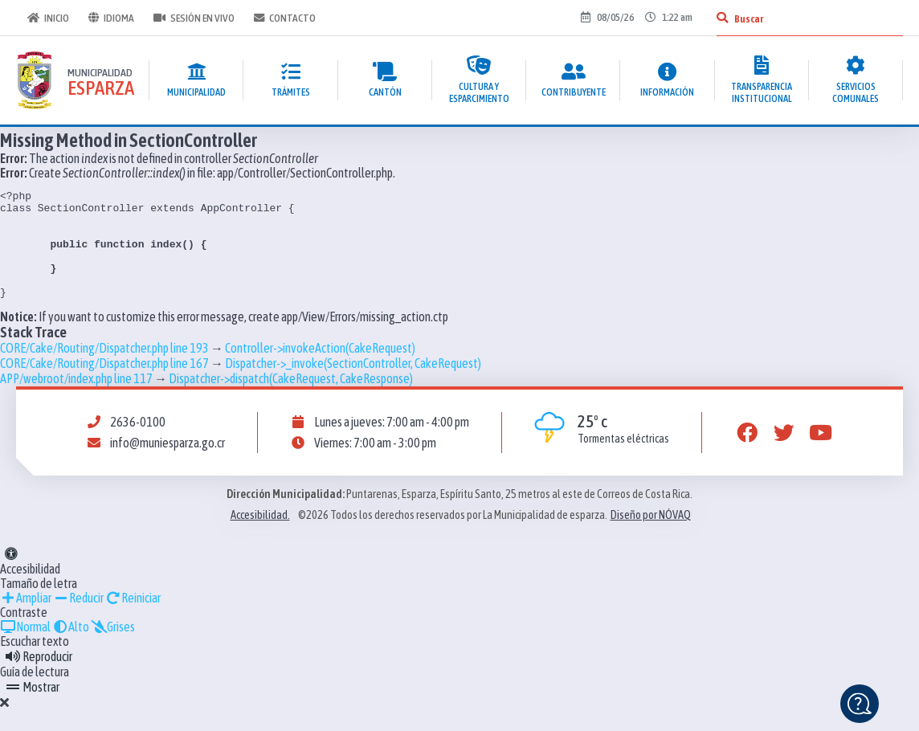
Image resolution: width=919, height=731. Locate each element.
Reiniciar (133, 619)
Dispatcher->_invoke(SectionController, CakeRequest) (353, 385)
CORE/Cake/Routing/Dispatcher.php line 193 (104, 369)
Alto (70, 648)
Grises (113, 648)
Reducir (78, 619)
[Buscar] (722, 17)
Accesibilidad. (260, 536)
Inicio (46, 17)
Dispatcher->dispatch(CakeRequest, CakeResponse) (291, 400)
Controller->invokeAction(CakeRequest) (320, 369)
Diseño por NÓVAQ (651, 536)
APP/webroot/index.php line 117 (76, 400)
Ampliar (25, 619)
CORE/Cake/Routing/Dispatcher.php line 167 (104, 385)
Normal (25, 648)
